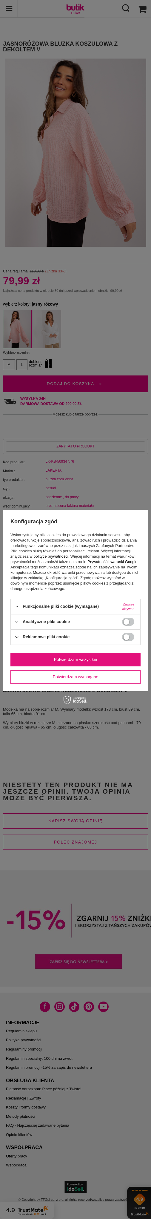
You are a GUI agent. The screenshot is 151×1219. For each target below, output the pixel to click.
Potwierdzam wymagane (75, 676)
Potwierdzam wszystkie (75, 659)
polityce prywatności (50, 556)
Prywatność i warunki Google (112, 561)
